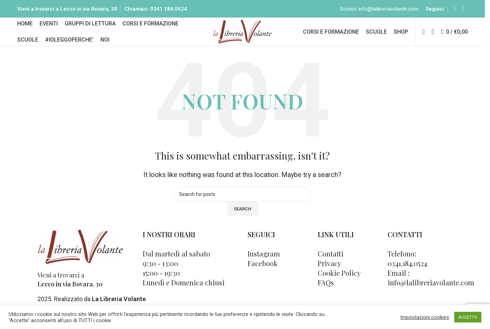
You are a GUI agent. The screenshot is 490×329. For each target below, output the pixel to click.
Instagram (264, 260)
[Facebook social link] (455, 10)
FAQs (326, 289)
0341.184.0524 (168, 10)
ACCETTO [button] (467, 317)
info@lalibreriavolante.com (388, 10)
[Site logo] (242, 36)
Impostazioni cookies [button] (424, 317)
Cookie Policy (339, 280)
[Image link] (80, 253)
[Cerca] (432, 37)
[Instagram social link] (463, 10)
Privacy (329, 270)
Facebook (262, 270)
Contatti (331, 260)
